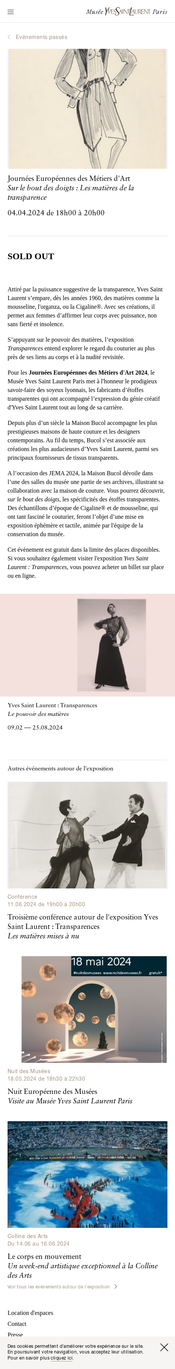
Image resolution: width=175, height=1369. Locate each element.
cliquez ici (62, 1358)
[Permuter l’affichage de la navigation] (10, 12)
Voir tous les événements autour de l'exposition (62, 1286)
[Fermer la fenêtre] (164, 1347)
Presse (15, 1335)
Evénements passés (41, 37)
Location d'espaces (30, 1313)
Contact (17, 1324)
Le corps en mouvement (83, 1266)
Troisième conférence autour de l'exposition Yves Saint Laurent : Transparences (83, 927)
